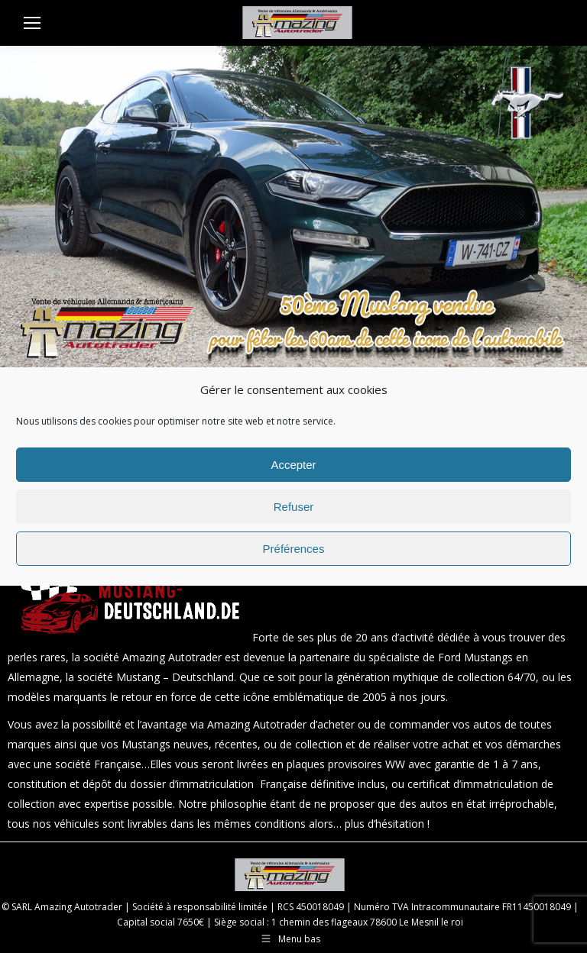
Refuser (294, 506)
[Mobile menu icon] (32, 23)
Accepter (293, 464)
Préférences (294, 548)
